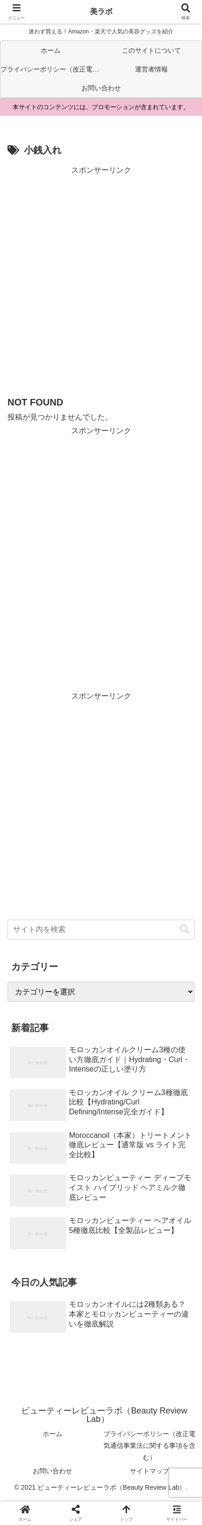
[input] (101, 929)
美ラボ (101, 12)
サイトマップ (149, 1471)
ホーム (52, 1434)
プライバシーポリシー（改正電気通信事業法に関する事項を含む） (149, 1445)
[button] (184, 929)
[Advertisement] (101, 278)
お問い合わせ (52, 1471)
